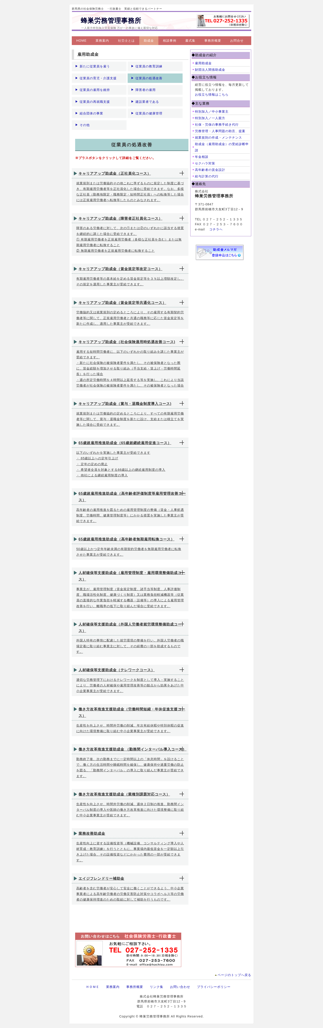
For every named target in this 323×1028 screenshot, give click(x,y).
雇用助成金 (203, 63)
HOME (81, 40)
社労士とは (126, 40)
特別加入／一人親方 (210, 118)
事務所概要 (212, 40)
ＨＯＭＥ (92, 987)
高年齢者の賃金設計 (210, 170)
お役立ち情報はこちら (212, 94)
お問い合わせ (180, 987)
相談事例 (169, 40)
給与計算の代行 (206, 176)
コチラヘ (216, 229)
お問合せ (237, 40)
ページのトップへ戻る (234, 975)
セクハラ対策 (205, 163)
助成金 (149, 40)
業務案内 (102, 40)
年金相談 (201, 157)
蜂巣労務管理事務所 (111, 20)
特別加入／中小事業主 (212, 111)
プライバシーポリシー (214, 987)
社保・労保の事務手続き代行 (217, 124)
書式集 (190, 40)
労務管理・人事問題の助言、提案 (220, 131)
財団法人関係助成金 (210, 69)
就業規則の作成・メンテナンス (218, 137)
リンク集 (156, 987)
